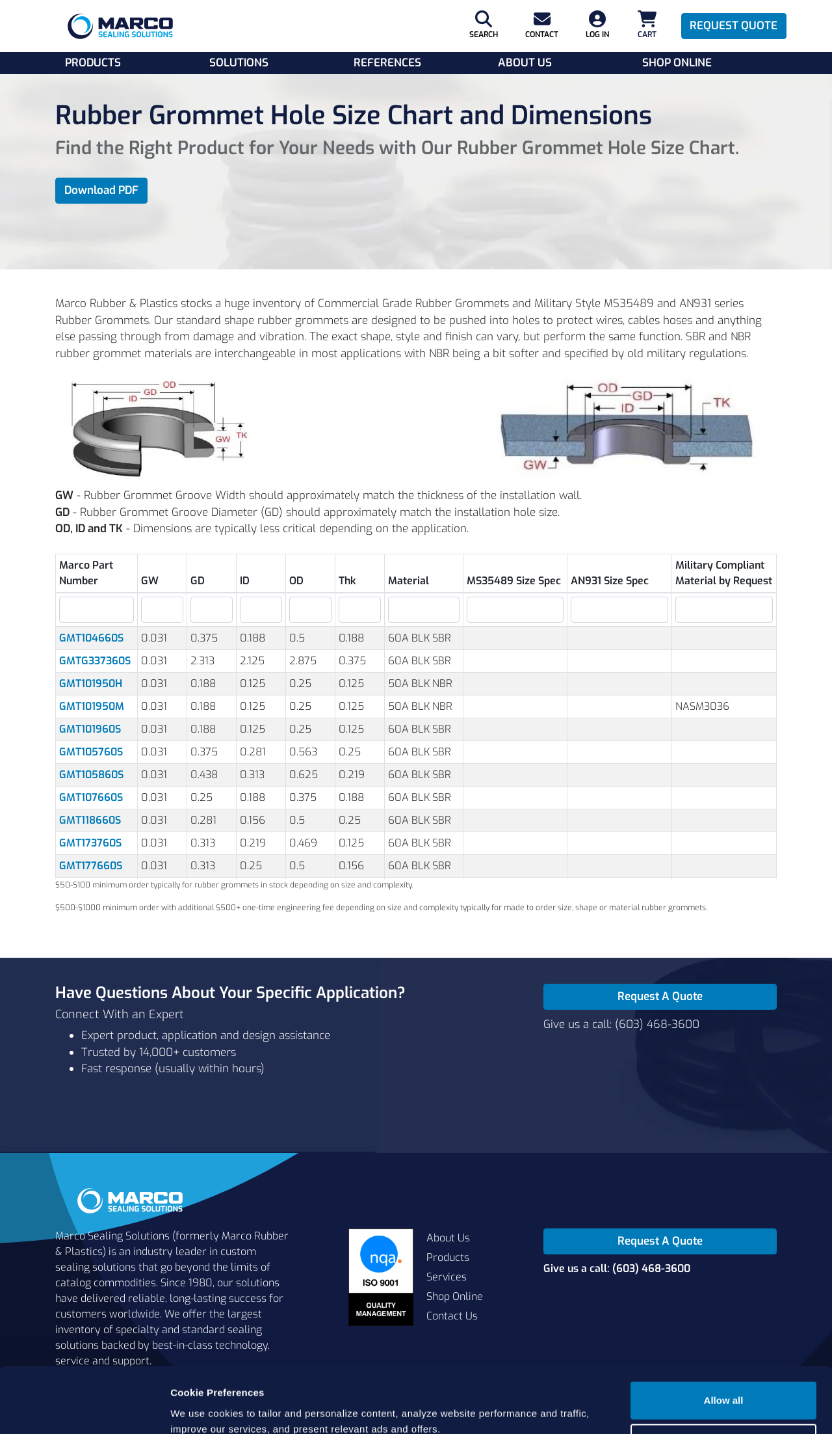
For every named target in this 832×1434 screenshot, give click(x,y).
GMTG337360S (95, 661)
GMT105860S (91, 774)
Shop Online (677, 62)
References (387, 62)
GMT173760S (90, 843)
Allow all (724, 1343)
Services (446, 1277)
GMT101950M (91, 706)
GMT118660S (90, 820)
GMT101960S (90, 729)
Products (93, 62)
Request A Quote (660, 996)
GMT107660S (91, 797)
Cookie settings (724, 1386)
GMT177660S (90, 866)
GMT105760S (91, 752)
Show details (200, 1408)
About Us (525, 62)
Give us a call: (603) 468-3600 (621, 1024)
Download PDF (101, 190)
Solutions (238, 62)
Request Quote (733, 25)
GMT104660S (91, 638)
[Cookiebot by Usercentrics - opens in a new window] (84, 1408)
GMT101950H (90, 683)
